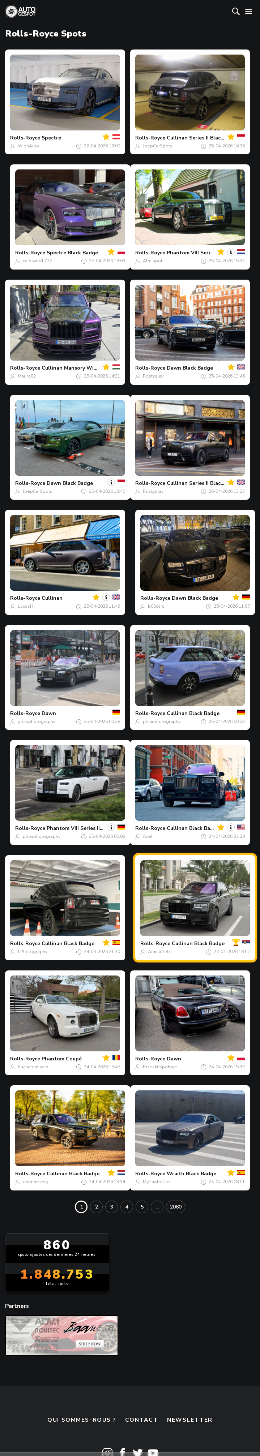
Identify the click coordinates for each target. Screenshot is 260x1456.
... (157, 1206)
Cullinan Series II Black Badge (203, 137)
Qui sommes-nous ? (81, 1420)
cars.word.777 (37, 261)
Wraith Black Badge (191, 1173)
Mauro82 (27, 376)
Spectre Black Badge (72, 252)
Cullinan (52, 598)
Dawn (49, 713)
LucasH (25, 606)
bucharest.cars (33, 1067)
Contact (141, 1420)
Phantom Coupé (62, 1058)
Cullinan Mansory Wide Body (78, 368)
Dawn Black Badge (190, 368)
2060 (176, 1206)
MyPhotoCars (157, 1182)
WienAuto (28, 146)
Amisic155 (159, 952)
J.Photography (32, 952)
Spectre (51, 137)
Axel (148, 836)
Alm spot (152, 261)
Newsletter (190, 1420)
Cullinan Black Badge (193, 713)
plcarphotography (36, 721)
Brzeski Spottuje (160, 1067)
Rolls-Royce (25, 137)
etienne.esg (35, 1182)
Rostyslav (153, 376)
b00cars (156, 606)
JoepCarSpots (157, 146)
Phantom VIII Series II (193, 252)
